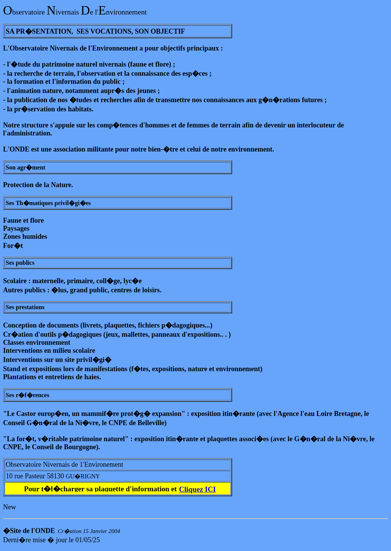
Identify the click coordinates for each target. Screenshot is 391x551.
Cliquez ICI (197, 489)
